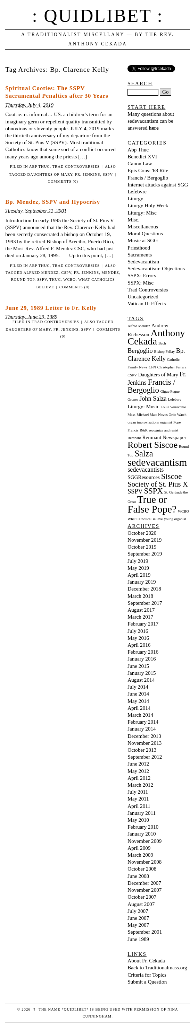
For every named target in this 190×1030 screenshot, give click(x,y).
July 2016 (137, 631)
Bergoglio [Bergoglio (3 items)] (140, 350)
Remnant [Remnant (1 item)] (134, 438)
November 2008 (144, 862)
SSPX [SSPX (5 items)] (153, 491)
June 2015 (138, 666)
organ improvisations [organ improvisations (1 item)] (143, 422)
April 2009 (138, 848)
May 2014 (138, 701)
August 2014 (141, 680)
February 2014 (142, 722)
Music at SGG (142, 240)
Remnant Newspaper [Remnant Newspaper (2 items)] (164, 437)
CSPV (66, 272)
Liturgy (135, 198)
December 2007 (144, 883)
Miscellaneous (142, 226)
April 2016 (138, 645)
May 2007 (138, 925)
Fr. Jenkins (87, 174)
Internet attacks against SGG (157, 184)
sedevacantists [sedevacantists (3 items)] (145, 469)
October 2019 (141, 547)
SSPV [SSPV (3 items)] (135, 491)
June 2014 (138, 694)
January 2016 (141, 659)
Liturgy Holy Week (147, 205)
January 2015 (141, 673)
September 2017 (144, 603)
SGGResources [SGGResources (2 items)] (143, 477)
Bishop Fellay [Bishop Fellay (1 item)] (164, 351)
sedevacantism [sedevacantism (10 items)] (157, 462)
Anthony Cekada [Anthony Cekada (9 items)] (156, 337)
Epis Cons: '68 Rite (147, 170)
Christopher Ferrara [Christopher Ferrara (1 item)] (172, 367)
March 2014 (140, 715)
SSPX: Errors (141, 275)
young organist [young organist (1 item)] (175, 519)
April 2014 (138, 708)
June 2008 (138, 876)
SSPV (108, 174)
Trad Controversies (76, 166)
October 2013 (141, 750)
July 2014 (137, 687)
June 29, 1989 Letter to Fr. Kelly (51, 308)
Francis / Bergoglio (147, 178)
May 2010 (138, 820)
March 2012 (140, 785)
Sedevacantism (143, 261)
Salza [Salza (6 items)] (143, 453)
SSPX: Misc (140, 283)
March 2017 (140, 617)
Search (139, 83)
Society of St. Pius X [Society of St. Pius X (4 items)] (157, 484)
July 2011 (137, 792)
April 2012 (138, 778)
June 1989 (138, 939)
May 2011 (138, 799)
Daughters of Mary (50, 174)
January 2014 (141, 729)
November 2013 (144, 743)
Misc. (133, 219)
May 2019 (138, 568)
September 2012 (144, 757)
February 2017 (142, 624)
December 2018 (144, 589)
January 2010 (141, 834)
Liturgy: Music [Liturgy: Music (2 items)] (143, 406)
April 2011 (138, 806)
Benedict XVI (142, 156)
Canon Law (139, 163)
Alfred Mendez (41, 272)
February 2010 (142, 827)
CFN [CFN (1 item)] (152, 367)
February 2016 (142, 652)
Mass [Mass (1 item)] (131, 415)
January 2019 (141, 582)
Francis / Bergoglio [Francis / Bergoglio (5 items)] (151, 386)
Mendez (110, 272)
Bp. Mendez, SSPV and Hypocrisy (52, 202)
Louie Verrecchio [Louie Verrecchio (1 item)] (173, 407)
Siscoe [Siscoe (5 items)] (171, 476)
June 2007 (138, 918)
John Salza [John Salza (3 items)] (152, 398)
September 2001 (144, 932)
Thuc (55, 279)
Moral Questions (145, 233)
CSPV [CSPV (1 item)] (132, 375)
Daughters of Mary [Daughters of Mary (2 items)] (158, 374)
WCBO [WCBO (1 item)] (183, 511)
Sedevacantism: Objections (156, 268)
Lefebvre (137, 191)
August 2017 (141, 610)
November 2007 (144, 890)
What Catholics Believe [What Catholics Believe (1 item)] (145, 519)
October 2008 (141, 869)
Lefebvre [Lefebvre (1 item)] (174, 399)
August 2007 (141, 904)
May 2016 (138, 638)
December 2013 (144, 736)
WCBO (69, 279)
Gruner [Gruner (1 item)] (132, 399)
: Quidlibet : (97, 16)
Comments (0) (63, 181)
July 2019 (137, 561)
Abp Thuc (39, 166)
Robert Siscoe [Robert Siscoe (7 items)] (152, 445)
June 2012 (138, 764)
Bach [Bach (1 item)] (162, 343)
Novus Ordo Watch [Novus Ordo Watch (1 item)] (172, 415)
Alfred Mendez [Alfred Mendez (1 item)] (138, 326)
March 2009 (140, 855)
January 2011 (141, 813)
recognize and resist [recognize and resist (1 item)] (164, 430)
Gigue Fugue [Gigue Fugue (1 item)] (170, 391)
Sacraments (139, 255)
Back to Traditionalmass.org (157, 967)
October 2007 (141, 897)
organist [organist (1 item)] (166, 422)
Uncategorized (142, 296)
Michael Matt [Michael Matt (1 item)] (147, 415)
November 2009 (144, 841)
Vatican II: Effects (146, 303)
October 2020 (141, 533)
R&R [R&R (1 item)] (144, 430)
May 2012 (138, 771)
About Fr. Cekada (146, 960)
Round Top (23, 279)
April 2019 (138, 575)
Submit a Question (147, 982)
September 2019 (144, 554)
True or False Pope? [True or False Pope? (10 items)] (151, 504)
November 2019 (144, 540)
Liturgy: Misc (142, 213)
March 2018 (140, 596)
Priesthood (138, 248)
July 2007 (137, 911)
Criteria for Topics (146, 975)
